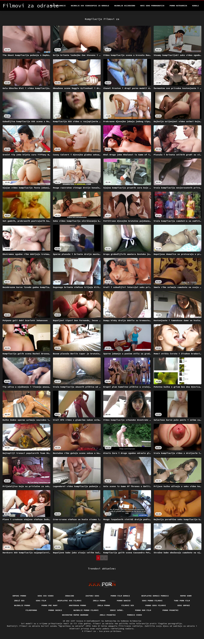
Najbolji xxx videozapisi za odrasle (90, 5)
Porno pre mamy (50, 605)
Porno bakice (123, 600)
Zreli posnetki (108, 615)
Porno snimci (55, 610)
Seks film (41, 600)
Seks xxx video (46, 596)
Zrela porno (99, 600)
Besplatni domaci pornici (155, 596)
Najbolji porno (22, 605)
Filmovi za (90, 631)
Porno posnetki (170, 610)
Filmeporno (31, 610)
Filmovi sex (127, 605)
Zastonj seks (92, 596)
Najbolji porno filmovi (86, 610)
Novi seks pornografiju (152, 5)
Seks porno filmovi (152, 600)
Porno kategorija (178, 5)
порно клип (186, 596)
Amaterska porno (77, 605)
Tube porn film (182, 600)
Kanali (195, 5)
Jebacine (69, 596)
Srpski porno (19, 596)
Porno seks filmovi (155, 605)
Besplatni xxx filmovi (69, 600)
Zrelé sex (19, 600)
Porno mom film (143, 610)
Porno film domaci (120, 596)
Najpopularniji (58, 5)
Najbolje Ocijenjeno (124, 5)
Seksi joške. (117, 610)
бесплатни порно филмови (75, 615)
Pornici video (134, 615)
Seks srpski (183, 605)
